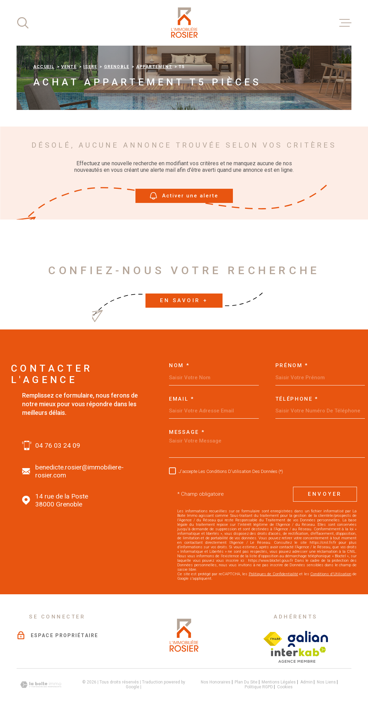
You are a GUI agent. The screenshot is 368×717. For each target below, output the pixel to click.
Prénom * (292, 365)
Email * (181, 399)
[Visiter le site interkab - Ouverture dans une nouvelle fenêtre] (298, 655)
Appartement (154, 66)
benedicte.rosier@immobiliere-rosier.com (79, 471)
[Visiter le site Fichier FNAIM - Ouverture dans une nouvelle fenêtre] (272, 639)
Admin (306, 682)
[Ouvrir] (23, 23)
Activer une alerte (184, 195)
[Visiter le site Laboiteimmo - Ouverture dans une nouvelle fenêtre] (41, 684)
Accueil (43, 66)
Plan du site (246, 682)
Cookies (285, 687)
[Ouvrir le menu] (345, 23)
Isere (90, 66)
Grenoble (117, 66)
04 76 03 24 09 (57, 445)
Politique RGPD (259, 687)
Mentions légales (279, 682)
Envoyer (325, 494)
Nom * (179, 365)
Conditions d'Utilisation (330, 574)
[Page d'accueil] (184, 22)
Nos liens (326, 682)
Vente (69, 66)
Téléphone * (297, 399)
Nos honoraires (215, 682)
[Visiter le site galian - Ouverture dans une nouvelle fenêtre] (308, 639)
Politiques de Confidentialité (273, 574)
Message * (187, 432)
